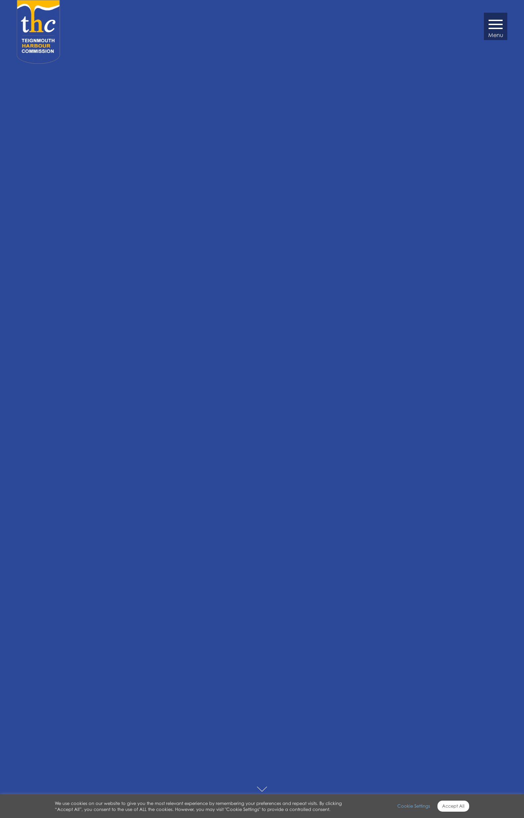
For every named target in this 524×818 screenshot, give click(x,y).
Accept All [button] (453, 806)
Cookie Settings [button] (413, 806)
